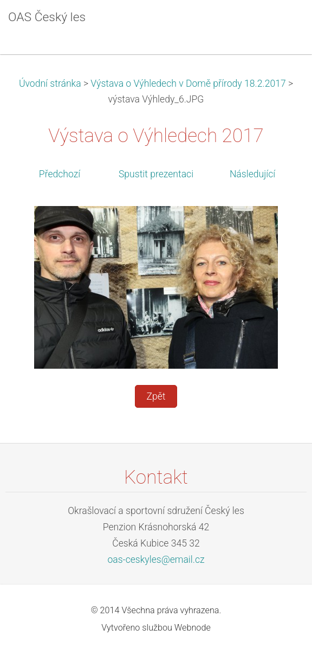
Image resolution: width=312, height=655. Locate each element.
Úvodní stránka (50, 83)
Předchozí (59, 174)
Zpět (155, 396)
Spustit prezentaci (156, 174)
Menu (282, 24)
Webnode (192, 627)
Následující (252, 174)
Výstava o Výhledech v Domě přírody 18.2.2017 (187, 83)
